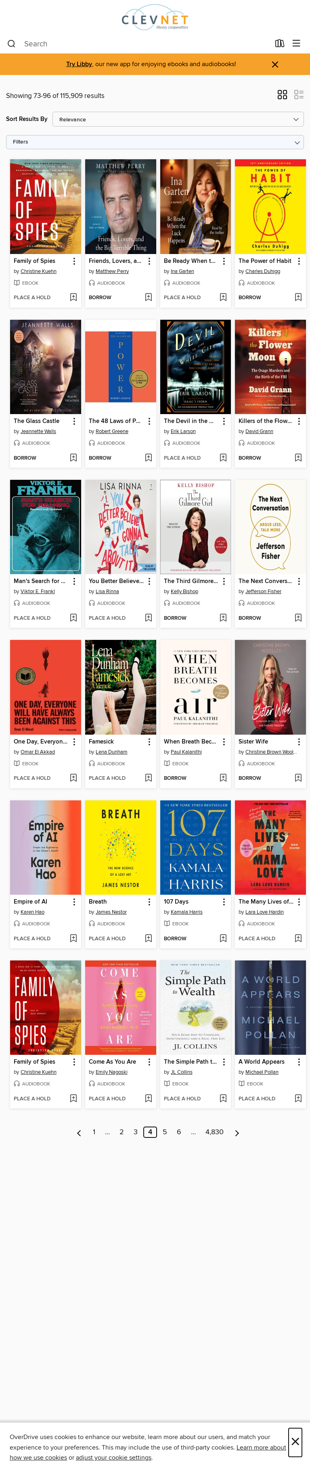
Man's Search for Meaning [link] (42, 581)
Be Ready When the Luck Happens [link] (192, 261)
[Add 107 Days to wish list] (223, 939)
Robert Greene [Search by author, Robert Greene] (112, 431)
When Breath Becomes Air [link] (192, 742)
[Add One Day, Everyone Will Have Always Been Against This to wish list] (73, 778)
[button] (282, 97)
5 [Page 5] (165, 1132)
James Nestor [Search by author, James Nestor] (111, 912)
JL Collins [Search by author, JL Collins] (182, 1072)
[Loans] (279, 45)
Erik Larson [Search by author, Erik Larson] (183, 431)
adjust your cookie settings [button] (113, 1458)
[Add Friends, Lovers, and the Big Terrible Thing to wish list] (148, 298)
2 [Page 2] (121, 1132)
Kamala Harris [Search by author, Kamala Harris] (187, 912)
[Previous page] (79, 1132)
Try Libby (79, 64)
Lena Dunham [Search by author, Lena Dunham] (112, 752)
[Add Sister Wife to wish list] (298, 778)
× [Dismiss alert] (275, 65)
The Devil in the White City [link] (192, 421)
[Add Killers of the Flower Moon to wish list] (298, 458)
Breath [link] (98, 902)
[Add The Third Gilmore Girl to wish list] (223, 618)
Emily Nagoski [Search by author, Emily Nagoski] (112, 1072)
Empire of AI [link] (30, 902)
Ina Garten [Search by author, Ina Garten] (182, 271)
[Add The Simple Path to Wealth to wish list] (223, 1099)
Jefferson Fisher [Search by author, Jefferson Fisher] (263, 591)
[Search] (11, 43)
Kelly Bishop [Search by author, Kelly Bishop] (184, 591)
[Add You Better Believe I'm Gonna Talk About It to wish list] (148, 618)
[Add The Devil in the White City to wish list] (223, 458)
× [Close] (295, 1442)
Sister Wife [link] (253, 742)
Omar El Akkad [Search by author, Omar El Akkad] (38, 752)
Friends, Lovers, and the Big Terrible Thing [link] (117, 261)
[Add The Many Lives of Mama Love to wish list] (298, 939)
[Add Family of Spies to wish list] (73, 298)
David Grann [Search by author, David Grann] (259, 431)
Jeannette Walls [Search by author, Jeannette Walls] (38, 431)
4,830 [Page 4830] (214, 1132)
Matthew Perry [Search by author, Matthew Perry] (112, 271)
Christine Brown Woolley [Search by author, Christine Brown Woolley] (271, 752)
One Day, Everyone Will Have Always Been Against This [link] (42, 742)
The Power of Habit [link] (265, 261)
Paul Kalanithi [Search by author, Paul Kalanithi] (186, 752)
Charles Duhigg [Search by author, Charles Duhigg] (262, 271)
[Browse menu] (296, 43)
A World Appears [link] (262, 1062)
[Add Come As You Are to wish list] (148, 1099)
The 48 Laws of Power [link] (117, 421)
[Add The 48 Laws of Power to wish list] (148, 458)
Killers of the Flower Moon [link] (267, 421)
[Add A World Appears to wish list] (298, 1099)
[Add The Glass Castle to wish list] (73, 458)
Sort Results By (27, 119)
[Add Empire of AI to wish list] (73, 939)
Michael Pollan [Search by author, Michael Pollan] (262, 1072)
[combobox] (138, 44)
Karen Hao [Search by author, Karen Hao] (32, 912)
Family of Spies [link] (34, 261)
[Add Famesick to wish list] (148, 778)
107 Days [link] (176, 902)
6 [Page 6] (179, 1132)
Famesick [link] (101, 742)
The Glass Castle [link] (36, 421)
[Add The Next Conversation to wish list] (298, 618)
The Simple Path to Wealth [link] (192, 1062)
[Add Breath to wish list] (148, 939)
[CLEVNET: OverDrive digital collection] (155, 17)
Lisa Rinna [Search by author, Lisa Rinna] (107, 591)
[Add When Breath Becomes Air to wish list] (223, 778)
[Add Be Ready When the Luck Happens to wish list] (223, 298)
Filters (20, 142)
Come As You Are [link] (112, 1062)
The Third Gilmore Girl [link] (192, 581)
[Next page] (237, 1132)
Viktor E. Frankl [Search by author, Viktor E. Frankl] (38, 591)
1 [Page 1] (94, 1132)
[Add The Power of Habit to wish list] (298, 298)
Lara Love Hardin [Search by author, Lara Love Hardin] (264, 912)
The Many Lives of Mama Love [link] (267, 902)
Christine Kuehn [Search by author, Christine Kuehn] (39, 271)
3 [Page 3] (136, 1132)
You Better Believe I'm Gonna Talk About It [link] (117, 581)
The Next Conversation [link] (267, 581)
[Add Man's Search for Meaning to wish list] (73, 618)
